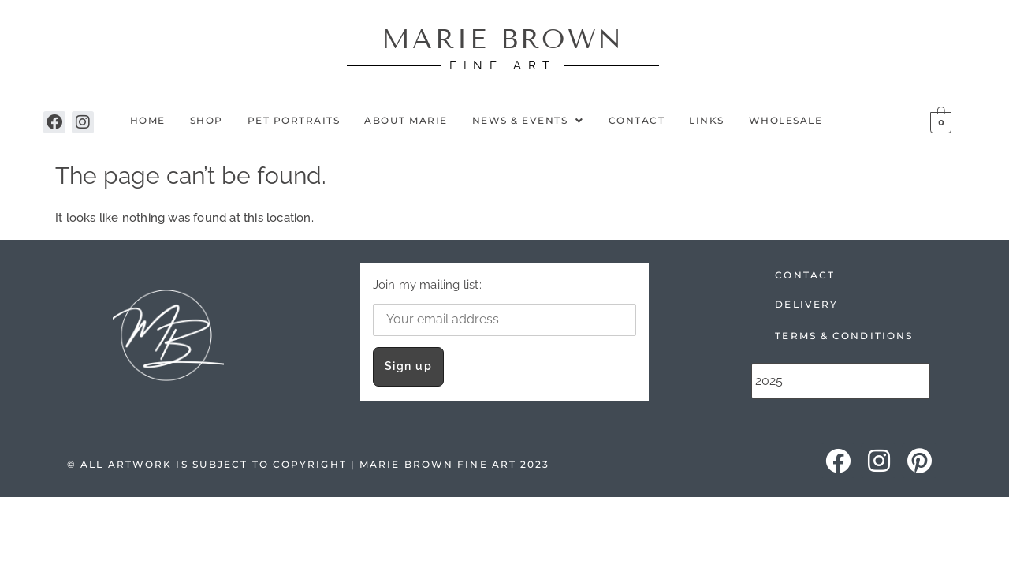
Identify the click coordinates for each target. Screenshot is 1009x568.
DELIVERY (806, 304)
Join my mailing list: (505, 306)
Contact (637, 120)
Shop (206, 120)
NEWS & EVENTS (528, 120)
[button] (528, 121)
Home (148, 120)
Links (706, 120)
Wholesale (786, 120)
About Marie (406, 120)
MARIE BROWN (503, 39)
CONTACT (805, 275)
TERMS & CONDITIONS (844, 336)
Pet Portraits (294, 120)
